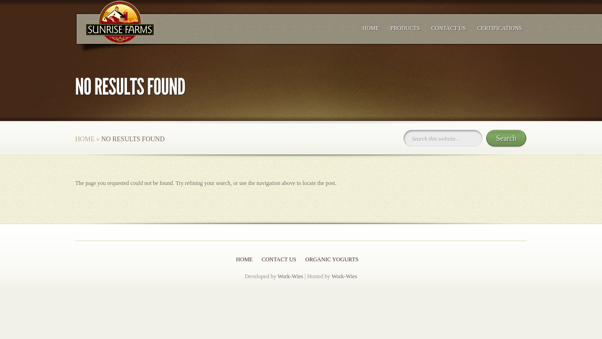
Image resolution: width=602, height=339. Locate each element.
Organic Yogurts (331, 259)
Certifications (499, 28)
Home (371, 28)
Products (405, 28)
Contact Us (448, 28)
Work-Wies (290, 276)
